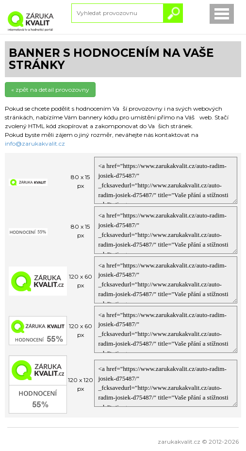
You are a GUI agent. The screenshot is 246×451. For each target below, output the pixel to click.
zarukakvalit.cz (179, 441)
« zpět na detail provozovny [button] (50, 89)
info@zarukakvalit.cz (35, 143)
